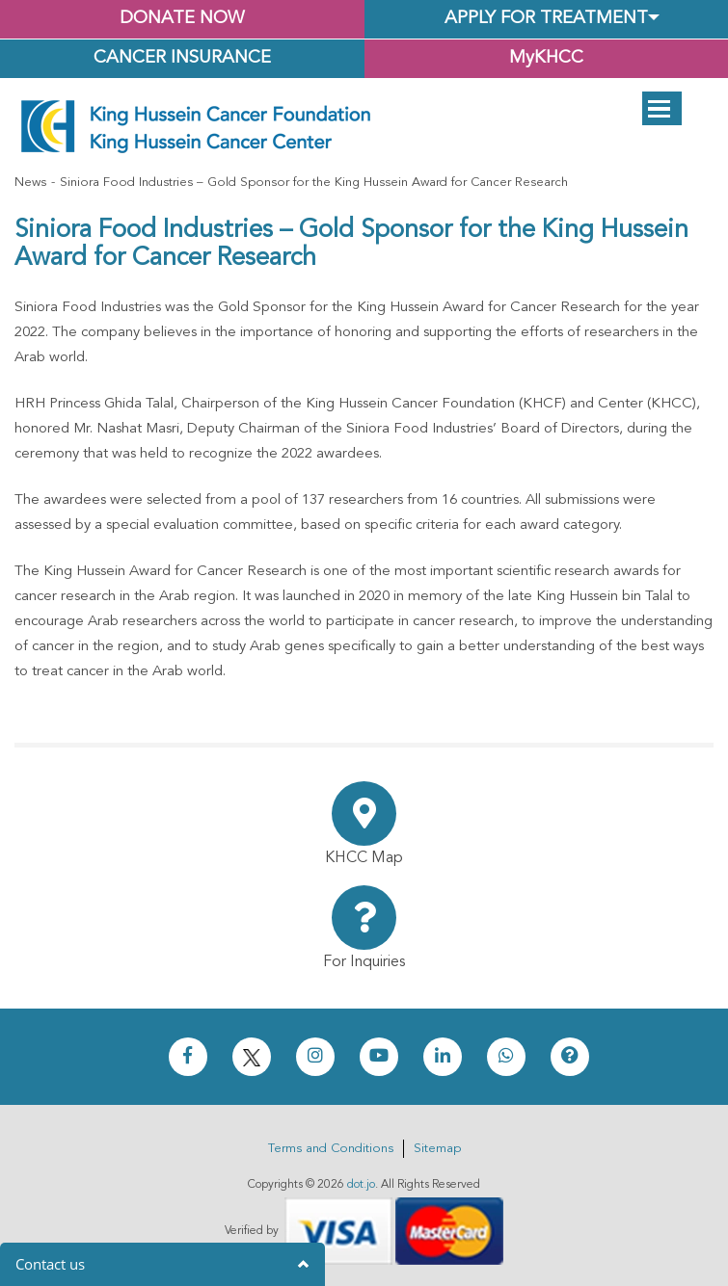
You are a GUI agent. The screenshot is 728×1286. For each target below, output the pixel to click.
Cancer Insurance (182, 58)
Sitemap (437, 1148)
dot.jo (361, 1185)
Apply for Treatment (546, 19)
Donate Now (182, 19)
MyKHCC (546, 58)
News (30, 182)
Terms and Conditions (330, 1148)
